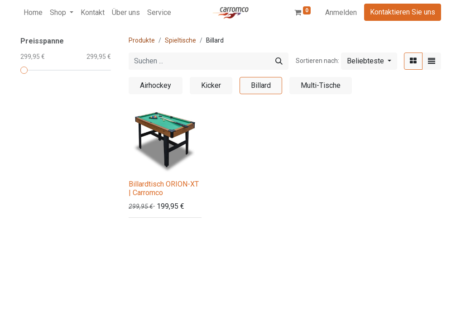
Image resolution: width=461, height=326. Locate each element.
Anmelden (341, 12)
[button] (369, 61)
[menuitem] (33, 13)
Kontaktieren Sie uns (402, 12)
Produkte (142, 40)
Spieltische (180, 40)
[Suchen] (278, 61)
